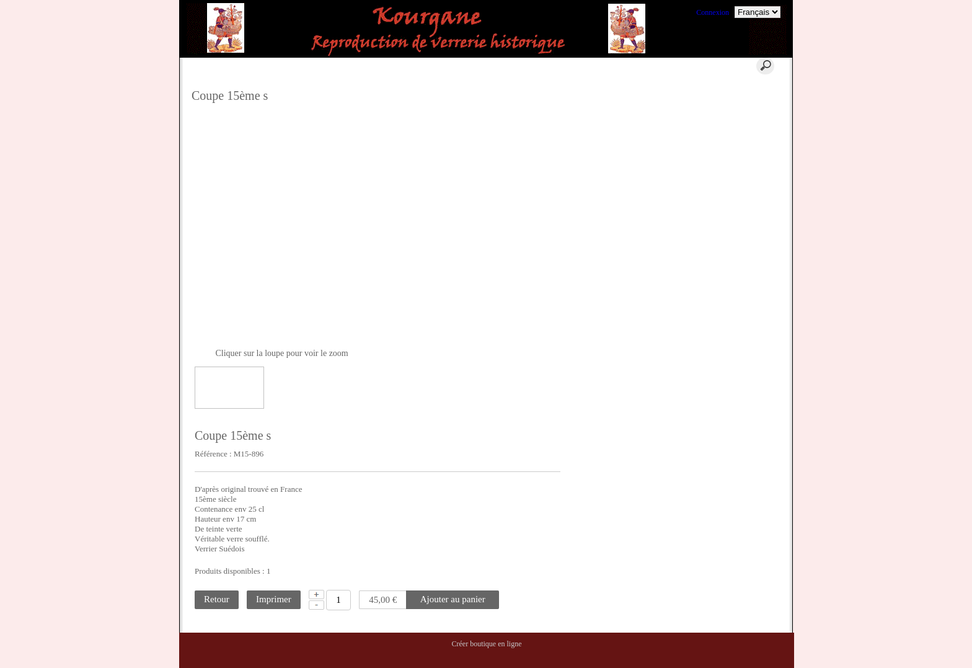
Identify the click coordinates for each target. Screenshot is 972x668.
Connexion (712, 12)
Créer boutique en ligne (487, 643)
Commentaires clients (733, 227)
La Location (719, 158)
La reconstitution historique (742, 173)
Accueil (309, 65)
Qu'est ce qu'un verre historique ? (732, 95)
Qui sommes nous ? (730, 114)
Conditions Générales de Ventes (737, 193)
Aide (440, 65)
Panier (375, 65)
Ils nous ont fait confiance (740, 212)
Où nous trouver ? (727, 129)
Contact (514, 65)
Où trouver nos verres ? (736, 144)
